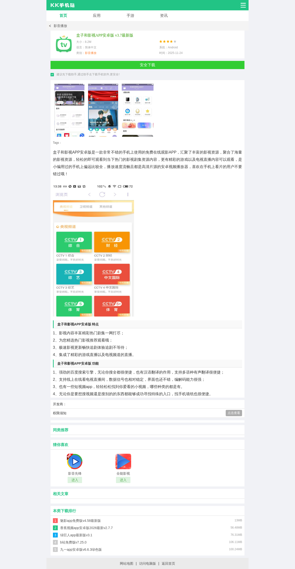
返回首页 (168, 563)
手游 (130, 15)
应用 (97, 15)
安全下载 (147, 65)
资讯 (164, 15)
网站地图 (126, 563)
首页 (63, 15)
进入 (74, 480)
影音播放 (60, 26)
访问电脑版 (147, 563)
